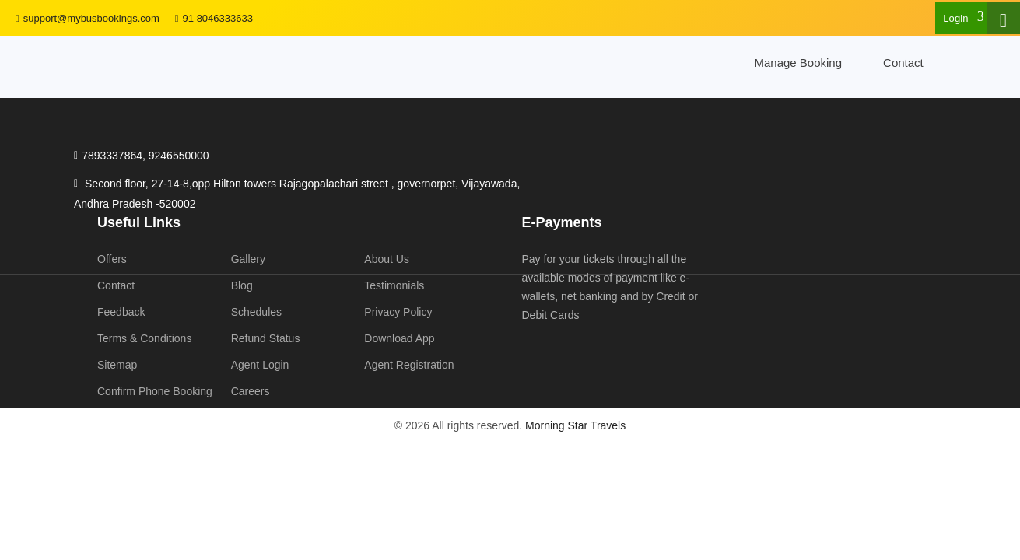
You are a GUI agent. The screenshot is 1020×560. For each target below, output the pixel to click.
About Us (386, 259)
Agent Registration (409, 365)
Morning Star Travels (575, 425)
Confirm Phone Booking (154, 391)
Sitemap (117, 365)
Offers (112, 259)
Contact (903, 62)
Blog (242, 285)
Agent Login (260, 365)
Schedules (256, 312)
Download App (399, 338)
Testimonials (394, 285)
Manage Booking (798, 62)
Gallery (248, 259)
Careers (250, 391)
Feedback (121, 312)
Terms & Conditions (144, 338)
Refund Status (265, 338)
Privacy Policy (398, 312)
